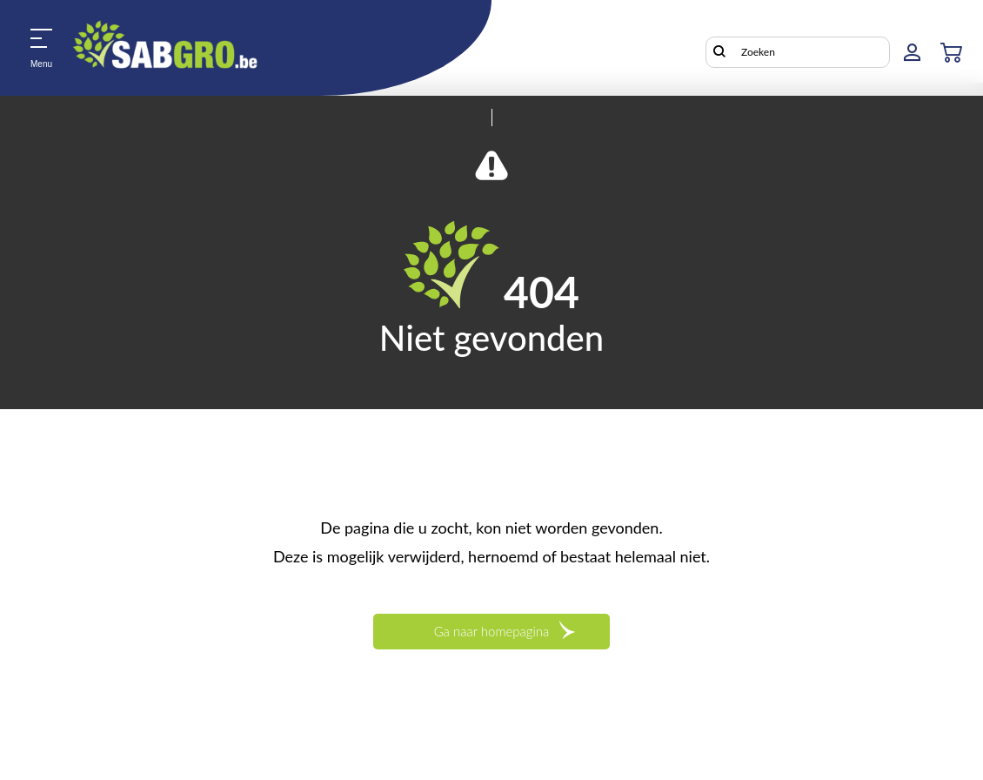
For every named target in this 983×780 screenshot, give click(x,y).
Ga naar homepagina (492, 631)
